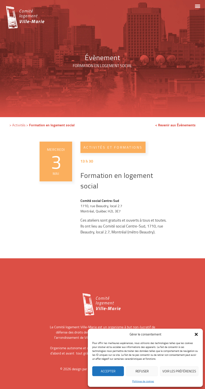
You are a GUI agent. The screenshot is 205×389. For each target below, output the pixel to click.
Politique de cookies (143, 381)
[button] (196, 334)
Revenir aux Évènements (177, 124)
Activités (18, 125)
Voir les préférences (179, 371)
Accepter (108, 371)
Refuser (142, 371)
